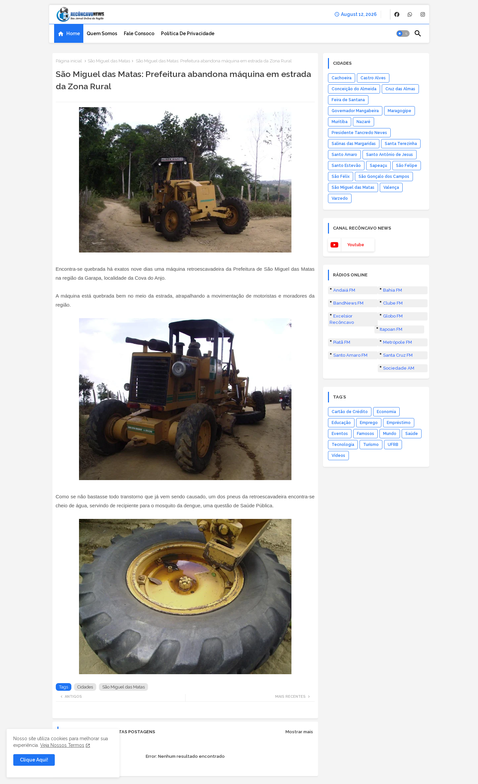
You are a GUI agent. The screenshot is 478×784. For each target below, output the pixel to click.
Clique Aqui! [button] (34, 759)
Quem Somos (102, 33)
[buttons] (397, 14)
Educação (341, 422)
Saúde (411, 433)
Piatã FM (341, 342)
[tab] (68, 33)
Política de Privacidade (187, 33)
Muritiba (340, 121)
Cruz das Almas (400, 89)
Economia (386, 411)
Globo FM (393, 316)
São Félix (341, 176)
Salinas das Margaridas (354, 143)
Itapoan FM (391, 329)
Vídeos (338, 455)
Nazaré (363, 121)
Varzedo (340, 198)
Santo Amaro (344, 154)
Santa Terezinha (401, 143)
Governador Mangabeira (355, 110)
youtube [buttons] (355, 245)
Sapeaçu (378, 165)
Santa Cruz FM (398, 355)
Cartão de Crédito (350, 411)
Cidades (85, 686)
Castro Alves (373, 78)
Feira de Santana (348, 100)
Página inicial (69, 60)
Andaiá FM (344, 290)
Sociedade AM (398, 368)
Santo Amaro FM (350, 355)
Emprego (369, 422)
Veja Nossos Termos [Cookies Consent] (62, 745)
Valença (391, 187)
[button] (403, 33)
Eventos (340, 433)
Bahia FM (392, 290)
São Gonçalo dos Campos (383, 176)
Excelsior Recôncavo (342, 319)
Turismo (371, 444)
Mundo (389, 433)
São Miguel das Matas (109, 60)
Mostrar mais (299, 731)
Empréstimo (399, 422)
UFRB (393, 444)
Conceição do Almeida (354, 89)
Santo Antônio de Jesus (389, 154)
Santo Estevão (346, 165)
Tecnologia (343, 444)
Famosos (365, 433)
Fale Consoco (139, 33)
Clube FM (393, 303)
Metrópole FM (397, 342)
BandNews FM (348, 303)
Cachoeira (342, 78)
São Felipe (406, 165)
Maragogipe (399, 110)
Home (73, 33)
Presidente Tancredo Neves (359, 132)
